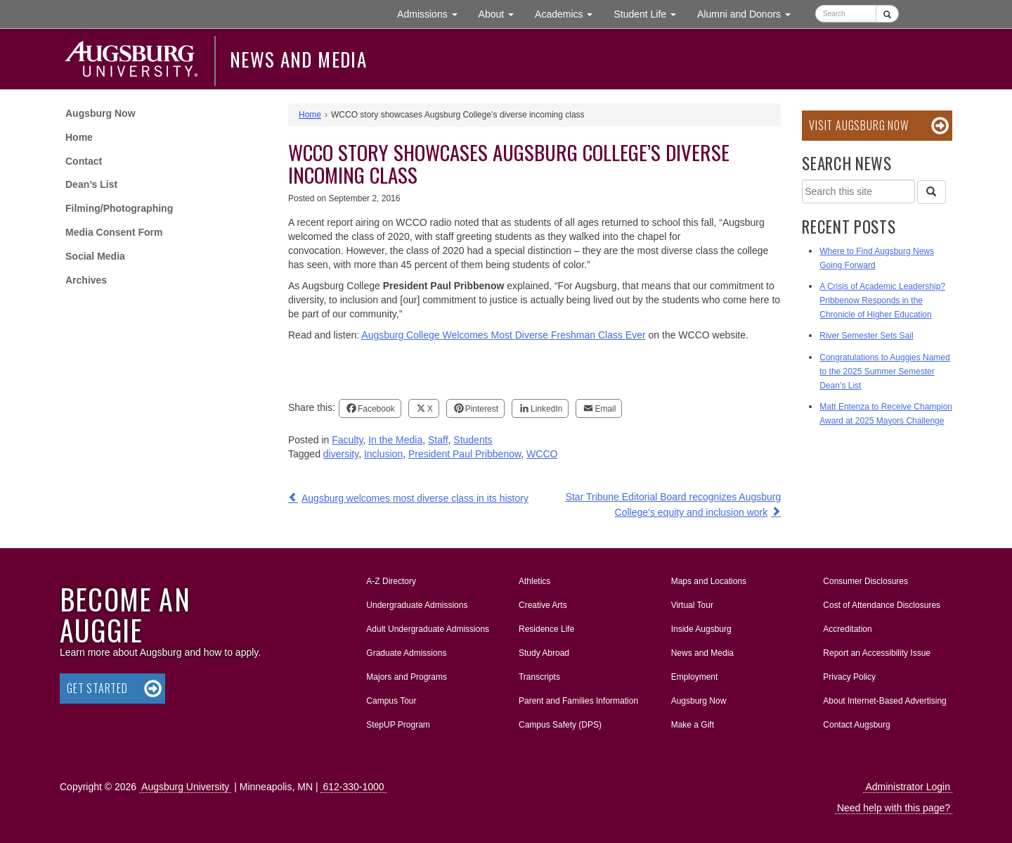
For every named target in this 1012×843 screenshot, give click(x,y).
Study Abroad (544, 653)
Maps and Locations (708, 581)
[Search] (931, 192)
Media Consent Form (113, 232)
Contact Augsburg (856, 725)
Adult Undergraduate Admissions (427, 629)
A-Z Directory (391, 581)
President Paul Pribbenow (464, 453)
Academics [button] (569, 13)
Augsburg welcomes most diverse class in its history (414, 498)
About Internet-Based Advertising (884, 701)
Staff (438, 439)
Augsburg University (185, 786)
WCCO (541, 453)
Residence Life (546, 629)
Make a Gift (692, 725)
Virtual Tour (692, 605)
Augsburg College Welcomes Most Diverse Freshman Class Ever (503, 335)
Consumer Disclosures (865, 581)
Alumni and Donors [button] (749, 13)
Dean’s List (91, 184)
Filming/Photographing (119, 208)
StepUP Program (398, 725)
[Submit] (887, 14)
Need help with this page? (893, 807)
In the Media (395, 439)
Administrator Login (907, 786)
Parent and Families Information (578, 701)
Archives (86, 280)
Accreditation (847, 629)
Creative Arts (543, 605)
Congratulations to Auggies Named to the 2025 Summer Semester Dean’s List (884, 372)
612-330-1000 (353, 786)
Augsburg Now (100, 113)
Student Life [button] (650, 13)
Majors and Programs (406, 674)
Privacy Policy (849, 677)
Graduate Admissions (406, 653)
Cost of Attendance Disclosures (881, 605)
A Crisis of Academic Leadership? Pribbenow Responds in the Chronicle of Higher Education (882, 300)
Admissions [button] (432, 13)
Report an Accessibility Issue (876, 653)
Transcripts (539, 677)
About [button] (501, 17)
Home (79, 137)
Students (472, 439)
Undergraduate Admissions (416, 605)
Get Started (97, 688)
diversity (340, 453)
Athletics (534, 581)
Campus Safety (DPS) (560, 725)
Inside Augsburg (701, 629)
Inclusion (383, 453)
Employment (694, 677)
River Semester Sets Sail (866, 336)
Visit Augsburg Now (858, 125)
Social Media (95, 256)
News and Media (298, 59)
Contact (83, 161)
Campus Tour (391, 701)
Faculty (347, 439)
